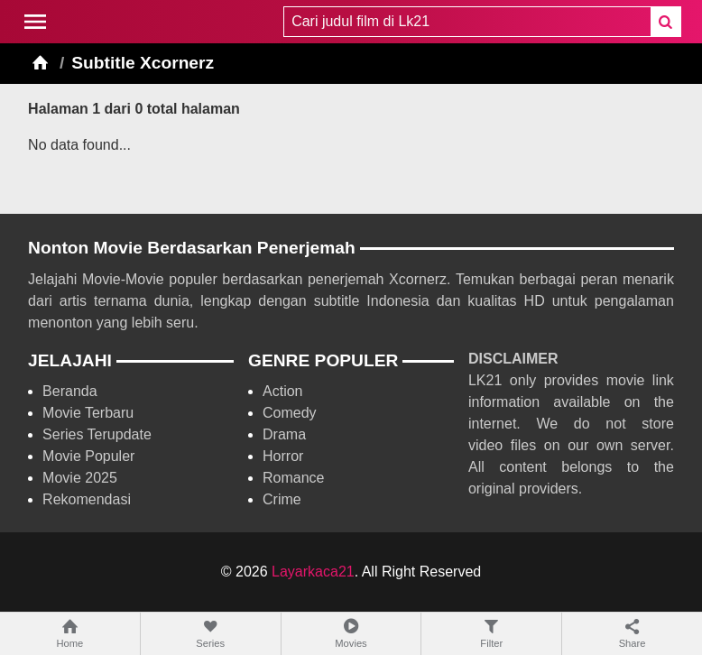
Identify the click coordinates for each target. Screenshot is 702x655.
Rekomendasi (86, 499)
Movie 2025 (79, 477)
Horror (283, 456)
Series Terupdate (97, 434)
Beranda (69, 391)
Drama (284, 434)
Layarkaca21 (313, 571)
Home (70, 633)
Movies (351, 633)
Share (632, 633)
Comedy (290, 412)
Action (282, 391)
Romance (293, 477)
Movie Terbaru (88, 412)
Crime (282, 499)
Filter (491, 633)
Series (210, 633)
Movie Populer (88, 456)
